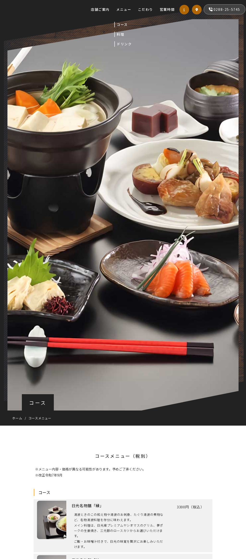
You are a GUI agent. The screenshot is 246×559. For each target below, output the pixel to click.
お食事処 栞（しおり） (64, 18)
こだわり (132, 14)
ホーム (17, 418)
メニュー (154, 4)
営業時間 (154, 14)
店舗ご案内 (130, 4)
